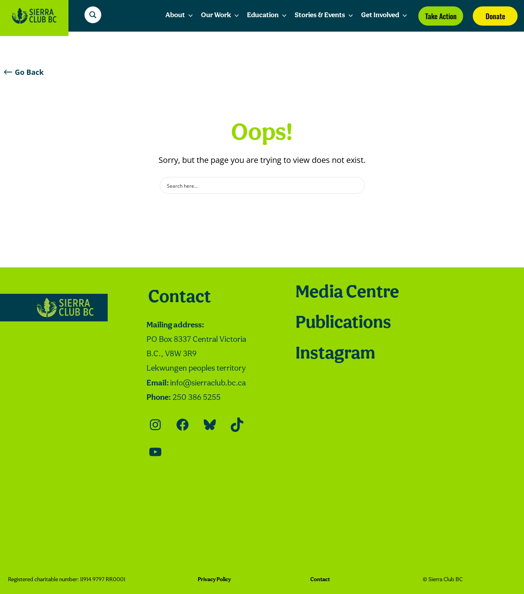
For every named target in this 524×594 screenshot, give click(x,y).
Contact (179, 298)
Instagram (335, 354)
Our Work (221, 16)
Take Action (441, 16)
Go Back (24, 72)
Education (267, 16)
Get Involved (385, 16)
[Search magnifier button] (92, 14)
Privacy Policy (214, 580)
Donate (495, 16)
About (180, 16)
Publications (343, 323)
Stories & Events (325, 16)
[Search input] (257, 185)
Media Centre (347, 293)
